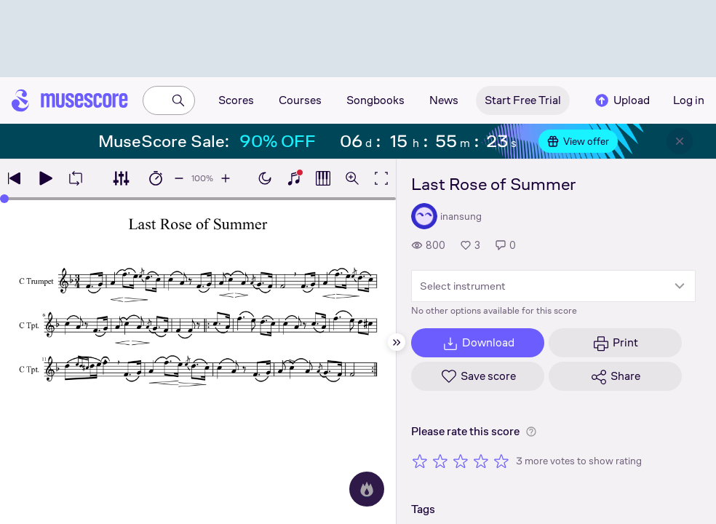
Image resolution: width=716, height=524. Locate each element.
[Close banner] (680, 141)
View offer (578, 141)
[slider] (4, 198)
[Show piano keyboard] (294, 178)
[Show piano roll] (323, 178)
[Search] (178, 100)
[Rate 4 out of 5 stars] (481, 460)
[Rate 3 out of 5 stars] (460, 460)
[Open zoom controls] (352, 178)
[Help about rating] (531, 431)
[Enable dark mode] (264, 178)
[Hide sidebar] (396, 342)
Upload (621, 100)
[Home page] (70, 100)
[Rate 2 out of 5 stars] (440, 460)
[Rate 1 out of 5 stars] (420, 460)
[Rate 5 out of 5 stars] (501, 460)
